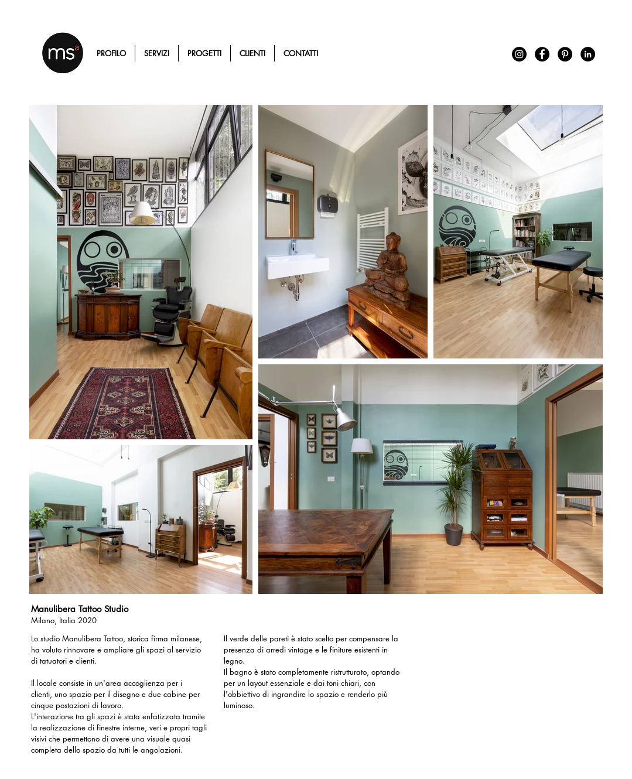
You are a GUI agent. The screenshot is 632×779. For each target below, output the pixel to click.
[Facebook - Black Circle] (542, 54)
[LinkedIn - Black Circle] (587, 54)
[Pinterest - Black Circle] (565, 54)
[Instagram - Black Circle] (519, 54)
